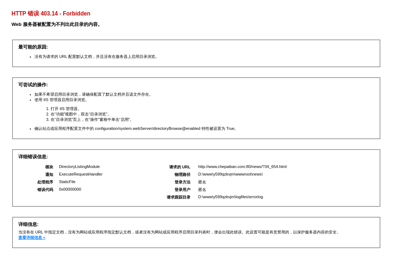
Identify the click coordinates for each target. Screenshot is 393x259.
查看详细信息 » (31, 237)
